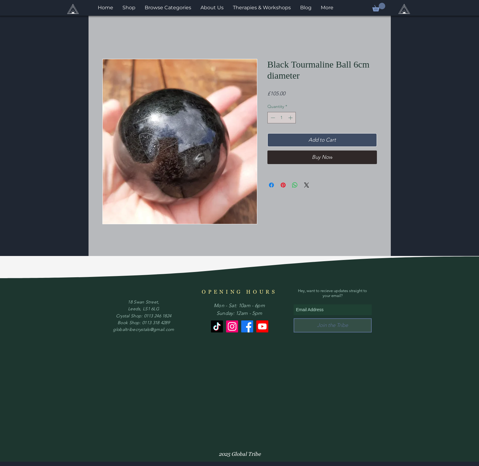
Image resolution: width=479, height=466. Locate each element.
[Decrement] (272, 117)
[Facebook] (247, 326)
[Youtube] (262, 326)
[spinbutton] (281, 117)
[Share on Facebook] (271, 185)
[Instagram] (232, 326)
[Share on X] (306, 185)
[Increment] (291, 117)
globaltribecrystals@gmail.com (143, 329)
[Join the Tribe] (333, 325)
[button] (378, 7)
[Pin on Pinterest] (283, 185)
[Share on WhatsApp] (295, 185)
